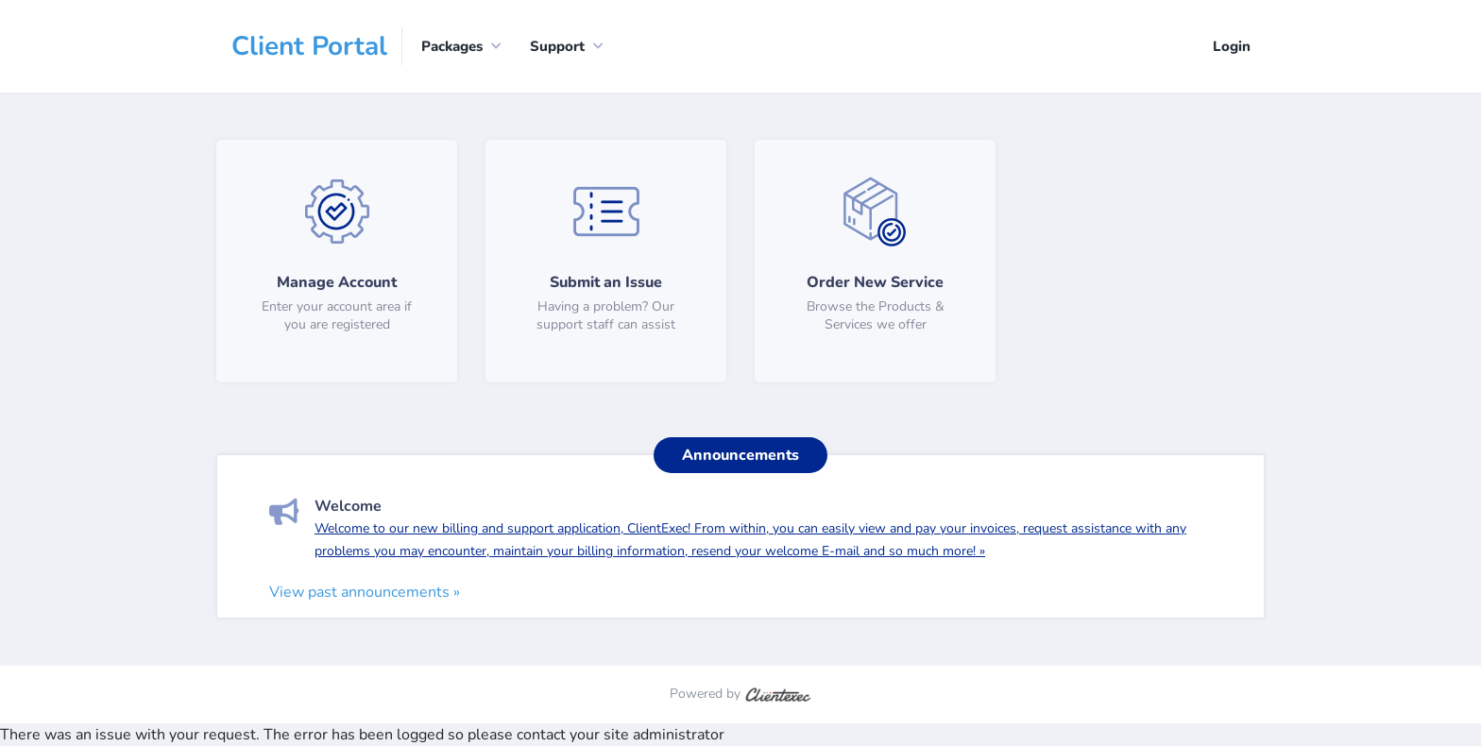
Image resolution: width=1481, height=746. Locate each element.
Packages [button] (452, 46)
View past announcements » (364, 592)
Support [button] (557, 46)
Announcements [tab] (740, 455)
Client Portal (309, 46)
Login (1232, 46)
